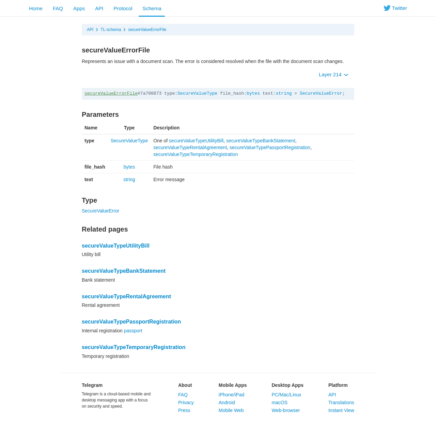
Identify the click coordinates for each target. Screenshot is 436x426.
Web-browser (285, 410)
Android (227, 402)
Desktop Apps (287, 385)
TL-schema (110, 29)
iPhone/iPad (232, 394)
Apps (79, 8)
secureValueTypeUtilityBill (196, 140)
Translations (341, 402)
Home (36, 8)
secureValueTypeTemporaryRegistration (195, 154)
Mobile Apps (233, 385)
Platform (338, 385)
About (185, 385)
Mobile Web (231, 410)
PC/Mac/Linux (286, 394)
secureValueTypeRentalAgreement (190, 147)
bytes (253, 93)
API (99, 8)
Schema (151, 8)
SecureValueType (197, 93)
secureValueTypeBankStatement (260, 140)
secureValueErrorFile (147, 29)
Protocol (122, 8)
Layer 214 (333, 74)
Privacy (186, 402)
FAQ (58, 8)
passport (133, 330)
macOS (279, 402)
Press (184, 410)
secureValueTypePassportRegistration (270, 147)
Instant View (341, 410)
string (284, 93)
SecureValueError (321, 93)
